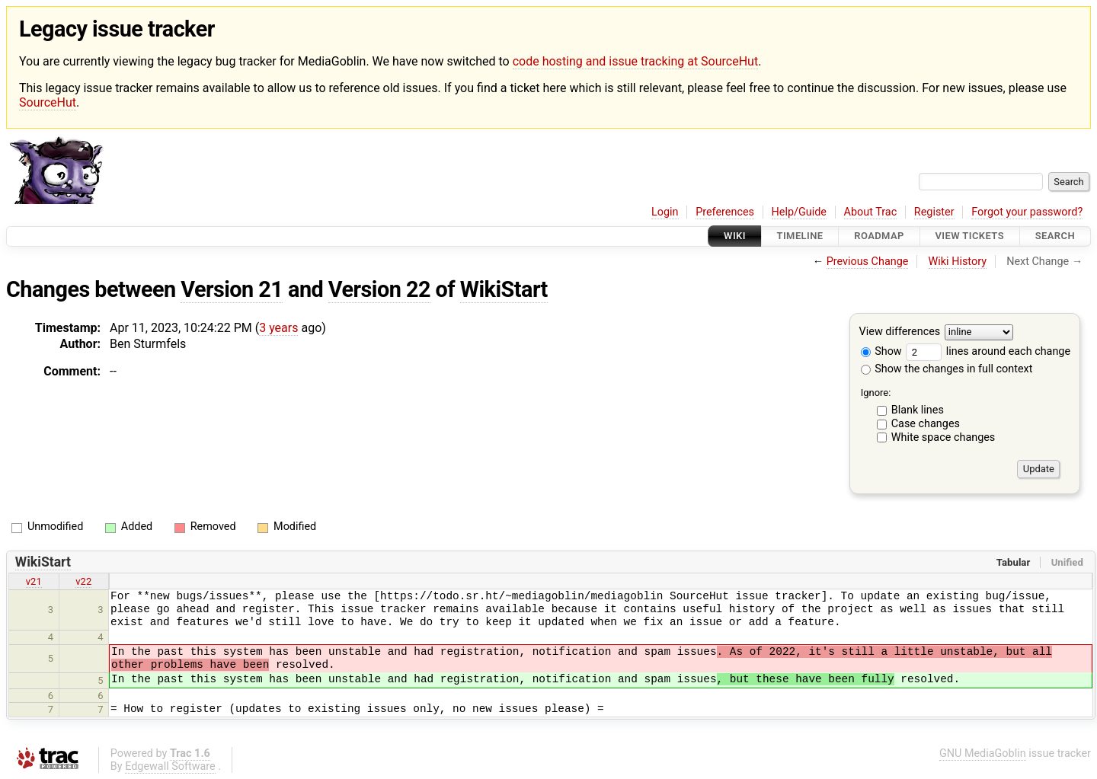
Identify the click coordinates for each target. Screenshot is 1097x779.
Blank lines (917, 410)
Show (881, 351)
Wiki (735, 236)
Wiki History (958, 261)
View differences (900, 331)
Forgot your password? (1027, 212)
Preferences (725, 212)
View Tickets (969, 236)
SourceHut (47, 102)
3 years (278, 328)
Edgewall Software (170, 766)
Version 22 (379, 289)
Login (665, 212)
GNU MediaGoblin (982, 753)
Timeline (800, 236)
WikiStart (504, 289)
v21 (34, 581)
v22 (83, 581)
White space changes (943, 437)
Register (934, 212)
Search (1055, 236)
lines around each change (988, 351)
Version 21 (232, 289)
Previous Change (868, 261)
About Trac (870, 212)
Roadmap (879, 236)
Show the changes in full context (947, 368)
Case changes (925, 423)
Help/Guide (799, 212)
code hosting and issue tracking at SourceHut (635, 61)
